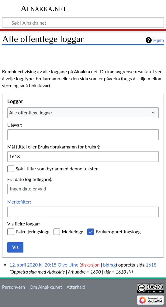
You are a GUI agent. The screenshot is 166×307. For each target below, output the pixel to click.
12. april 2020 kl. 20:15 (33, 264)
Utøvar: (14, 124)
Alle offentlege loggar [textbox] (30, 112)
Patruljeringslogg (33, 231)
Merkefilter (18, 201)
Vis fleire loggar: (23, 223)
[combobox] (83, 112)
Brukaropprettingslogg (118, 231)
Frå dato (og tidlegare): (29, 179)
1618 (151, 264)
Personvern (13, 287)
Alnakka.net (44, 8)
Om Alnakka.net (45, 287)
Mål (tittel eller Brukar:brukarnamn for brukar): (53, 146)
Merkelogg (72, 231)
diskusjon (90, 264)
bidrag (109, 264)
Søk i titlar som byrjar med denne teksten (57, 168)
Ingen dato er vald (28, 188)
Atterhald (76, 287)
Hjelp (158, 40)
